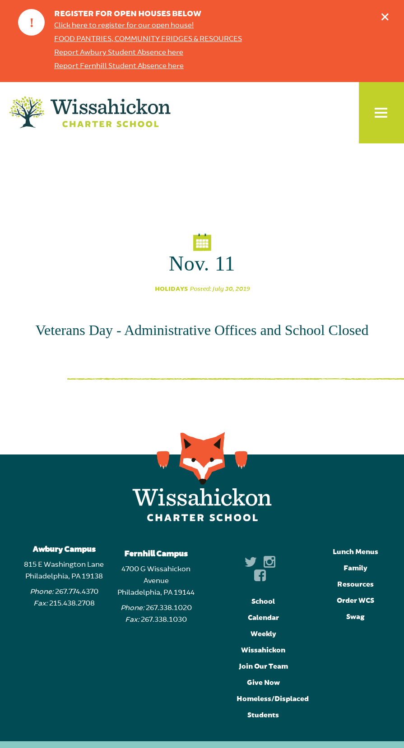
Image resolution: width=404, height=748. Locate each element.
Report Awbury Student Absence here (118, 52)
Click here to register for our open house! (124, 25)
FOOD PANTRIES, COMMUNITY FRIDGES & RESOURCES (148, 39)
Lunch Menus (355, 551)
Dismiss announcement (387, 14)
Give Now (263, 682)
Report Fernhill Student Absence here (119, 66)
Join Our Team (263, 666)
